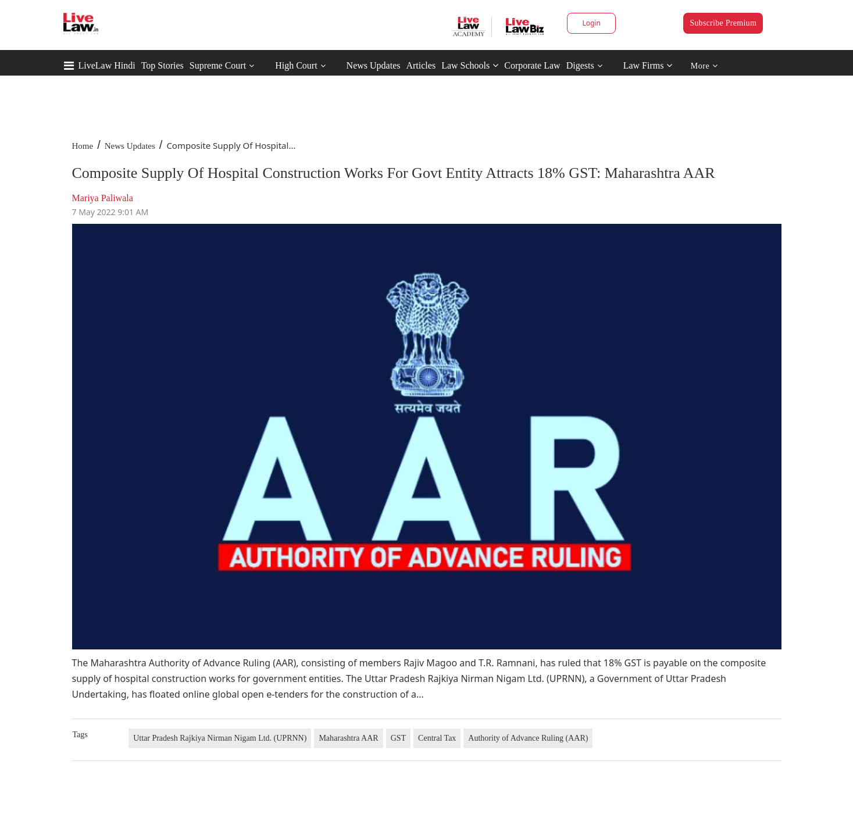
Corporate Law (532, 65)
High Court (296, 65)
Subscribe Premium (723, 23)
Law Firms (648, 65)
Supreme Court (218, 65)
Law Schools (469, 65)
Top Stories (162, 65)
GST (398, 738)
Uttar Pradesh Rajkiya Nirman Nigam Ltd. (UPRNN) (219, 738)
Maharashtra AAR (348, 738)
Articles (421, 65)
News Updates (374, 65)
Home (83, 146)
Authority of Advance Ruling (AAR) (528, 738)
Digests (580, 65)
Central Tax (437, 738)
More (704, 66)
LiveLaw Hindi (106, 65)
